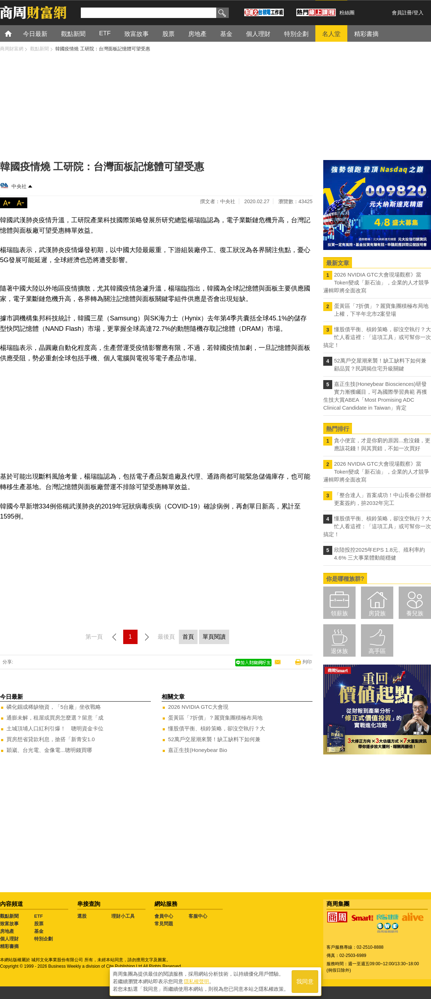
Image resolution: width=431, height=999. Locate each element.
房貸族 (377, 613)
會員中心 (163, 916)
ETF (38, 916)
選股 (82, 916)
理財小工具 (123, 916)
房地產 (7, 931)
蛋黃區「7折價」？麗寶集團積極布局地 (215, 718)
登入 (418, 12)
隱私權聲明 (196, 981)
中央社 (19, 186)
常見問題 (163, 923)
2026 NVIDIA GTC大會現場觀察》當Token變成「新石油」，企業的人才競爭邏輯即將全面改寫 (376, 282)
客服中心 (198, 916)
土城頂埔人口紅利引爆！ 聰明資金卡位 (54, 728)
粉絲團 (346, 12)
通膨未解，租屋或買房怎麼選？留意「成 (54, 718)
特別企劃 (43, 938)
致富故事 (9, 923)
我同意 (305, 982)
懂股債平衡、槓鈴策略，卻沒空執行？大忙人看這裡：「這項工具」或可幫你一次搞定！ (377, 337)
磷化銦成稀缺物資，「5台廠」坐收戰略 (53, 707)
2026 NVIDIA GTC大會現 (198, 707)
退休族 (339, 651)
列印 (307, 662)
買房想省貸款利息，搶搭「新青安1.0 (50, 739)
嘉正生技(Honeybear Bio (197, 750)
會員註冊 (402, 12)
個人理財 (9, 938)
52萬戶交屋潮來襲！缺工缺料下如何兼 (214, 739)
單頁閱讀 (214, 637)
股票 (38, 923)
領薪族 (339, 613)
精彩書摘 (9, 946)
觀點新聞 (9, 916)
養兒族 (414, 613)
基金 (38, 931)
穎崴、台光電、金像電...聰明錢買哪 (49, 750)
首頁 (15, 33)
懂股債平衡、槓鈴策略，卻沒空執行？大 (216, 728)
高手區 (377, 651)
